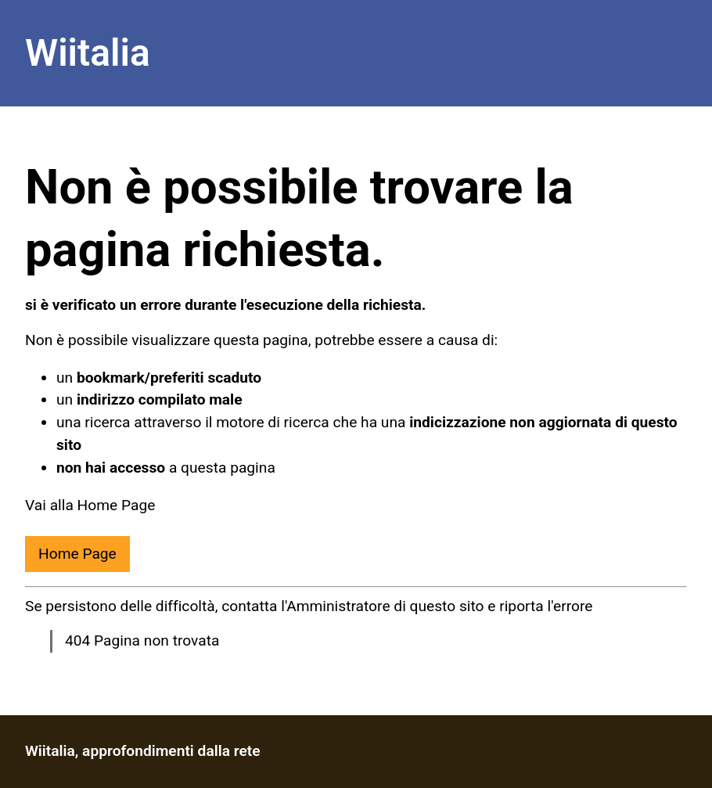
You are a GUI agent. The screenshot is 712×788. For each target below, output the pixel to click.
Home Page (77, 554)
